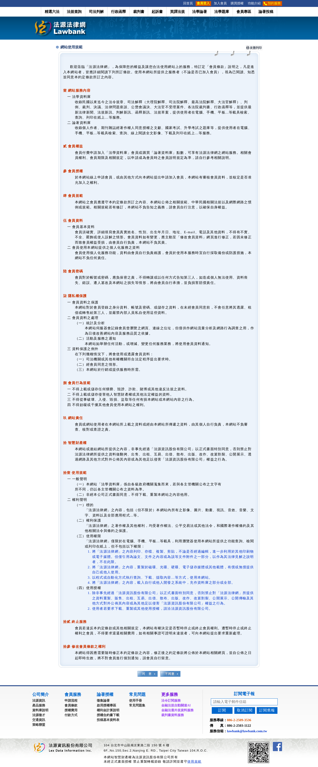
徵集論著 (103, 700)
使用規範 (194, 761)
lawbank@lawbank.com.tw (247, 731)
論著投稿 (266, 12)
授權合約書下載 (108, 715)
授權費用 (71, 710)
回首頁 (188, 3)
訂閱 (222, 710)
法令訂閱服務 (171, 700)
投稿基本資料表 (108, 720)
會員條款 (71, 705)
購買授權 (237, 3)
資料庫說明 (40, 710)
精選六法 (52, 12)
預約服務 (274, 3)
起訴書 (157, 12)
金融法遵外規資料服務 (177, 710)
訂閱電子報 (244, 693)
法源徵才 (38, 715)
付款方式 (71, 715)
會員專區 (243, 12)
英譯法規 (177, 12)
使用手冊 (135, 700)
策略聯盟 (38, 724)
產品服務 (38, 705)
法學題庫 (221, 12)
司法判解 (96, 12)
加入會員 (220, 3)
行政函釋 (118, 12)
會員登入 (203, 3)
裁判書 (138, 12)
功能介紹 (254, 3)
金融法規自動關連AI (176, 705)
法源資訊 (38, 700)
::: (179, 3)
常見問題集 (137, 705)
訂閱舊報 (267, 710)
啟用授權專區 (106, 705)
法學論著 (199, 12)
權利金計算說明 (108, 710)
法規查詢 (74, 12)
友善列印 (254, 48)
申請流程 (71, 700)
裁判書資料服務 (172, 715)
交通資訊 (38, 720)
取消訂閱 (245, 710)
